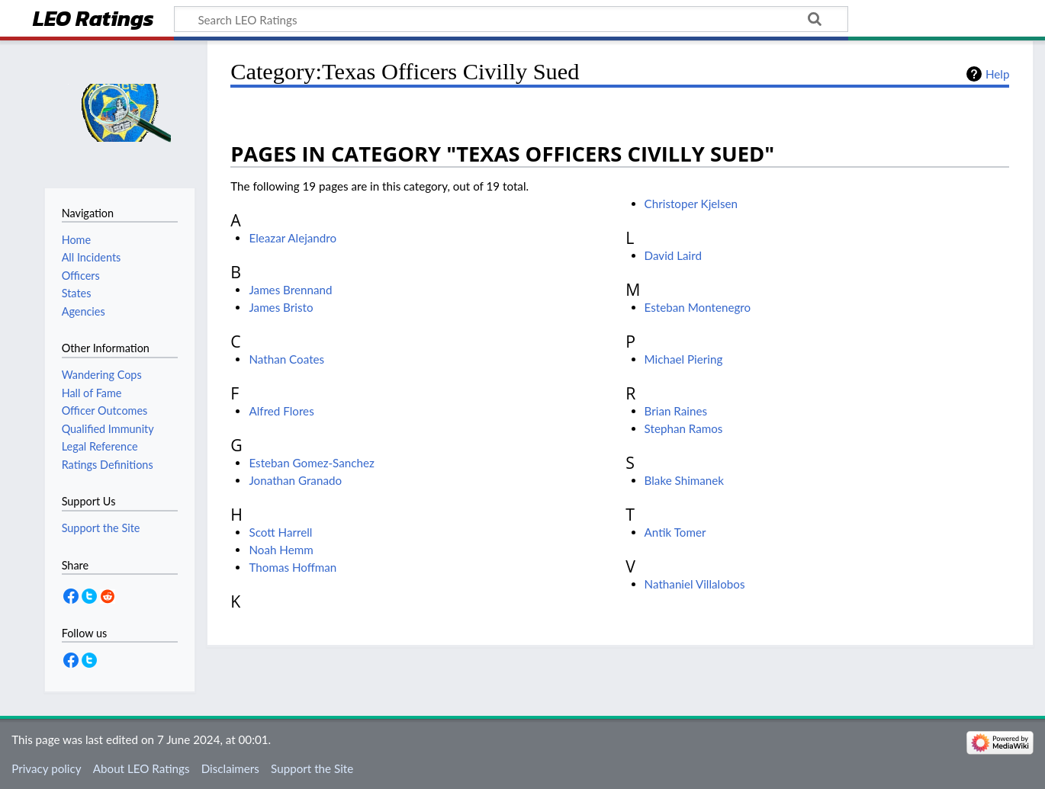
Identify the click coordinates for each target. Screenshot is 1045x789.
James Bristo (281, 307)
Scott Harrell (280, 532)
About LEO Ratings (141, 768)
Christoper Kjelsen (691, 203)
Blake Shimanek (684, 480)
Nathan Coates (286, 359)
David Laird (673, 255)
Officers (81, 275)
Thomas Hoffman (292, 567)
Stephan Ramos (684, 428)
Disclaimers (230, 768)
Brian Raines (676, 411)
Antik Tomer (675, 532)
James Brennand (290, 290)
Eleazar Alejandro (292, 238)
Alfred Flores (281, 411)
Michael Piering (684, 359)
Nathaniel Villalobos (695, 584)
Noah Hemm (281, 549)
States (77, 293)
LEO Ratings (93, 20)
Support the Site (312, 768)
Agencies (83, 311)
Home (76, 239)
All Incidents (91, 257)
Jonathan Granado (295, 480)
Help (997, 74)
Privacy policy (46, 768)
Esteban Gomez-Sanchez (311, 463)
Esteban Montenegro (698, 307)
